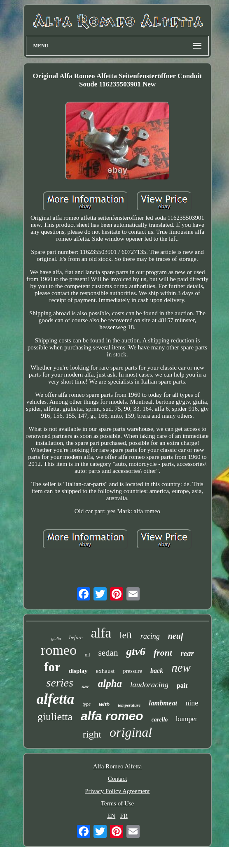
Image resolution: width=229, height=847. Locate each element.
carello (160, 720)
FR (123, 815)
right (92, 734)
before (76, 637)
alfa (101, 633)
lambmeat (163, 703)
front (163, 652)
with (104, 704)
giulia (56, 638)
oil (87, 655)
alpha (110, 683)
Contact (117, 778)
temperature (129, 705)
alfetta (55, 699)
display (78, 671)
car (86, 686)
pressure (132, 671)
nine (191, 703)
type (86, 704)
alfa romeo (112, 716)
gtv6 (135, 651)
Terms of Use (117, 803)
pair (182, 685)
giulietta (54, 717)
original (131, 732)
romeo (59, 650)
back (156, 670)
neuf (176, 635)
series (60, 682)
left (125, 635)
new (181, 667)
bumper (186, 719)
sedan (108, 653)
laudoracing (149, 684)
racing (150, 636)
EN (111, 815)
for (52, 667)
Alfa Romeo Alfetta (117, 766)
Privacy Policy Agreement (117, 791)
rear (187, 653)
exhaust (105, 671)
